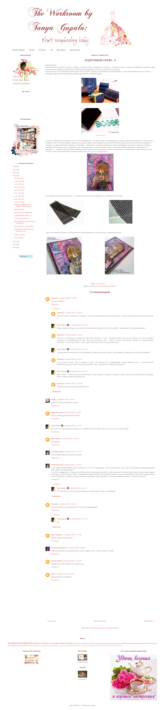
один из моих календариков (97, 151)
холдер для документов (42, 645)
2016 (14, 172)
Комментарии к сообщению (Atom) (106, 628)
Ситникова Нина (57, 452)
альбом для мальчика (18, 645)
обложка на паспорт (50, 643)
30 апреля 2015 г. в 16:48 (65, 574)
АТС (9, 645)
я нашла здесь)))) (100, 135)
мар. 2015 (18, 202)
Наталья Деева (57, 561)
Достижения (61, 50)
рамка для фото (67, 643)
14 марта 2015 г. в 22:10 (72, 412)
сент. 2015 (18, 187)
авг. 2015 (17, 190)
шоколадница (54, 645)
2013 (14, 244)
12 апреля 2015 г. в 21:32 (73, 535)
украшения (30, 645)
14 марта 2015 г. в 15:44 (67, 298)
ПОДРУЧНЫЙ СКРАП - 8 (23, 215)
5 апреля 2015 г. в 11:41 (72, 452)
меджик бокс (104, 645)
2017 (14, 170)
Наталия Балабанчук (59, 548)
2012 (14, 247)
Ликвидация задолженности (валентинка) (24, 230)
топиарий (68, 645)
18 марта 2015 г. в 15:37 (78, 371)
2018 (14, 166)
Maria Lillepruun (57, 535)
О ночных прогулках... (22, 218)
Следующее (51, 621)
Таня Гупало (61, 325)
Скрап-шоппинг (75, 50)
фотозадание (76, 645)
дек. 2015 (17, 178)
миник (155, 643)
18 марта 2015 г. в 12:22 (73, 359)
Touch (53, 574)
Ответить (55, 304)
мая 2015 (17, 199)
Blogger (93, 705)
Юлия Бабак (55, 439)
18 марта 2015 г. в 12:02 (78, 349)
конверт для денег (145, 643)
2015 (14, 175)
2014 (14, 241)
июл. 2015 (18, 193)
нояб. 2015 (18, 181)
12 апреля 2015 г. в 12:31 (68, 504)
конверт (62, 645)
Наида (53, 399)
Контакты (42, 50)
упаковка (135, 643)
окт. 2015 (18, 184)
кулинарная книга (125, 643)
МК (52, 50)
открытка (14, 643)
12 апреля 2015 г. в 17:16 (79, 519)
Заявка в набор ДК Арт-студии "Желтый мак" (23, 205)
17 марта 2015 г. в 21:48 (73, 335)
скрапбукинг (112, 286)
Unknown (54, 298)
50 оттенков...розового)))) (23, 226)
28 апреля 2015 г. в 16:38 (72, 561)
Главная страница (18, 50)
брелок (88, 645)
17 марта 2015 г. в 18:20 (73, 313)
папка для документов (115, 645)
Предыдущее (148, 621)
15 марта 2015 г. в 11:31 (73, 426)
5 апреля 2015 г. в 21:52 (78, 488)
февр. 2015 (18, 235)
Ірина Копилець (57, 412)
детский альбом (95, 643)
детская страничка (82, 643)
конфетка (27, 643)
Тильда (83, 645)
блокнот (37, 643)
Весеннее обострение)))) (23, 212)
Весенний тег (19, 209)
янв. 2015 (18, 238)
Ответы (56, 309)
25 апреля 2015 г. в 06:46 (76, 548)
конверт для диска (95, 645)
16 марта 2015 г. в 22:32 (70, 439)
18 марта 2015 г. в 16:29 (73, 383)
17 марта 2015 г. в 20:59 (78, 325)
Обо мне (32, 50)
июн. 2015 (18, 196)
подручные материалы (98, 286)
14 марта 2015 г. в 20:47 (66, 399)
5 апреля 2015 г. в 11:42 (72, 465)
